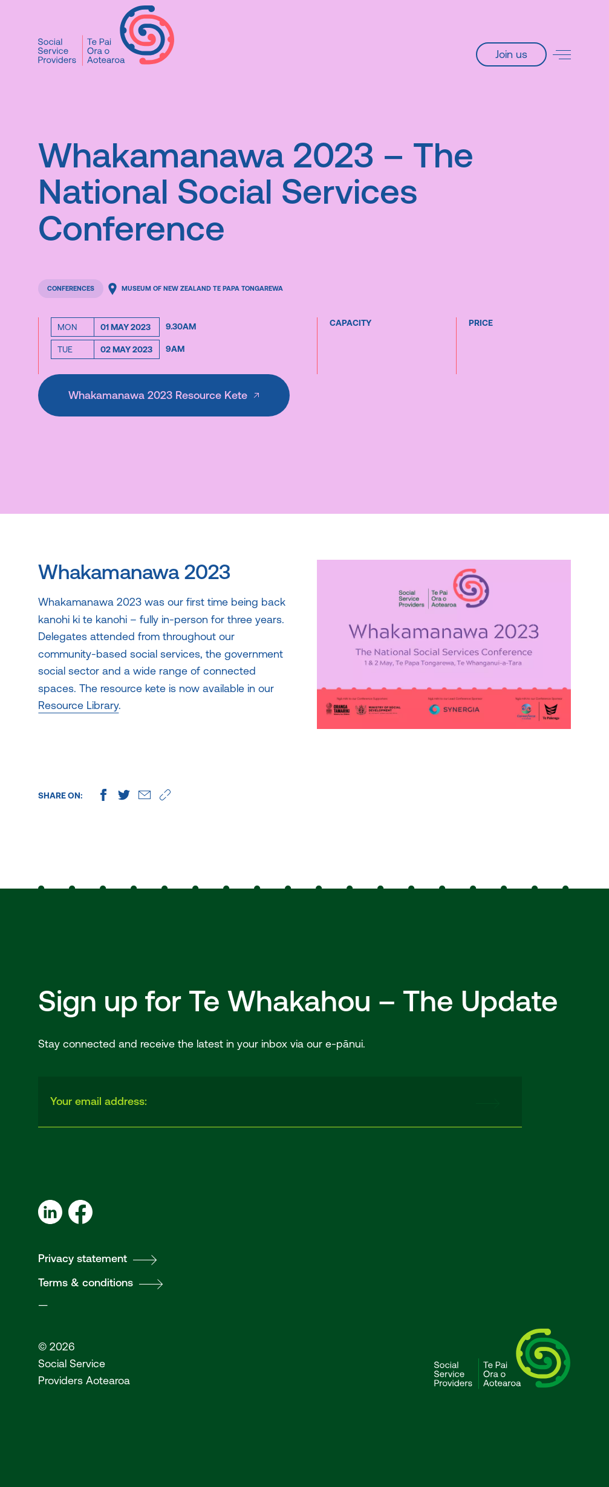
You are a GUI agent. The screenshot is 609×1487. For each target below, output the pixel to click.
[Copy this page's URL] (165, 795)
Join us (511, 54)
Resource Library (78, 705)
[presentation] (372, 1102)
